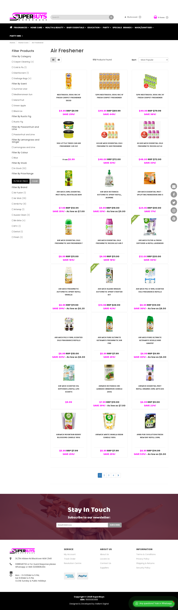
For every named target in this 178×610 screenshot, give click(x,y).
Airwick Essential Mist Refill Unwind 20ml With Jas (150, 387)
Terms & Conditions (146, 554)
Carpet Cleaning (24, 61)
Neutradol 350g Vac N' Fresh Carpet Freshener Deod (68, 97)
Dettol (18, 231)
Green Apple (20, 105)
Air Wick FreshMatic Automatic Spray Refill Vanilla (69, 291)
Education (94, 27)
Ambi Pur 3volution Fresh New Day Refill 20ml (150, 436)
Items (159, 17)
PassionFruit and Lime (24, 134)
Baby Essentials (76, 27)
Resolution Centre (72, 563)
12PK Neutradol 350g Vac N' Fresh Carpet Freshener (109, 96)
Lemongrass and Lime (24, 147)
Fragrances (21, 27)
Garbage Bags (22, 78)
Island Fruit (19, 100)
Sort (134, 59)
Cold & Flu (20, 67)
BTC (17, 226)
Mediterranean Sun (23, 94)
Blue (16, 157)
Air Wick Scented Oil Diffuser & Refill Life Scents (68, 389)
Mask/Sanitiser (144, 27)
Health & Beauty (55, 27)
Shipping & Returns (145, 563)
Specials (117, 27)
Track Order (70, 558)
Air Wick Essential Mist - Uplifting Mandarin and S (150, 193)
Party (107, 27)
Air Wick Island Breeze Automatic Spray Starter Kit (109, 291)
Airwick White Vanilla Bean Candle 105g (109, 436)
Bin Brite (19, 220)
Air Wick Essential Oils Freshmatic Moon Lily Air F (109, 242)
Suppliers (104, 567)
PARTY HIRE (16, 35)
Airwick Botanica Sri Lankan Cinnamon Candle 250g (109, 389)
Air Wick (20, 198)
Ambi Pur (20, 203)
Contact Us (105, 563)
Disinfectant (21, 73)
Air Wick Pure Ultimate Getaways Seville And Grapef (150, 340)
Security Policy (143, 567)
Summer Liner (20, 89)
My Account (70, 554)
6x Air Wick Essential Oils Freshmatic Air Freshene (109, 145)
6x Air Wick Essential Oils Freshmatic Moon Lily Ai (150, 145)
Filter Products (23, 51)
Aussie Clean (22, 215)
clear (35, 181)
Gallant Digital (102, 603)
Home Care (37, 27)
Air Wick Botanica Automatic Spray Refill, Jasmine (109, 194)
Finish (18, 237)
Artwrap (19, 209)
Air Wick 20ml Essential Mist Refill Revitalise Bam (69, 193)
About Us (104, 554)
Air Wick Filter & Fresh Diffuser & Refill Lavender (150, 242)
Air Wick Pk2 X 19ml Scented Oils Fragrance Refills (150, 290)
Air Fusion (20, 192)
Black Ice (18, 111)
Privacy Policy (142, 558)
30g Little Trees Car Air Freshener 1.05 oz (69, 145)
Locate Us (105, 558)
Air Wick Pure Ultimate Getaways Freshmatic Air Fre (109, 340)
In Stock (20, 168)
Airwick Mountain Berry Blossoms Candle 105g (68, 436)
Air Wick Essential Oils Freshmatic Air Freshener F (69, 242)
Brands (128, 27)
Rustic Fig (18, 121)
